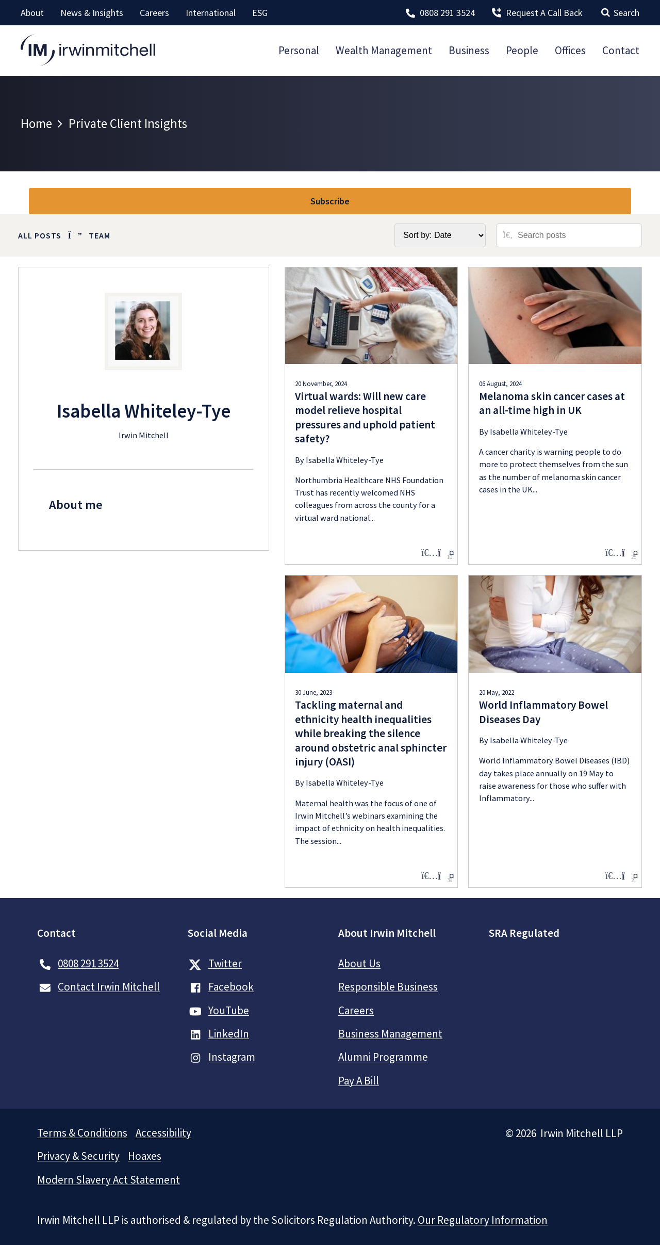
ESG (260, 13)
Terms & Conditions (82, 1133)
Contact (620, 50)
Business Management (390, 1034)
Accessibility (163, 1133)
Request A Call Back (544, 13)
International (211, 13)
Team (99, 235)
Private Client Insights (128, 123)
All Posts (39, 235)
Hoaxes (144, 1156)
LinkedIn (228, 1034)
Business (469, 50)
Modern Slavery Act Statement (108, 1180)
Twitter (215, 963)
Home (36, 123)
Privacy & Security (78, 1156)
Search (626, 13)
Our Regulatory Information (483, 1220)
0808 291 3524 (447, 13)
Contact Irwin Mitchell (109, 987)
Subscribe (330, 201)
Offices (570, 50)
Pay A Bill (358, 1081)
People (522, 50)
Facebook (231, 987)
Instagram (231, 1057)
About (32, 13)
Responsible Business (388, 987)
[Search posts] (576, 235)
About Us (359, 963)
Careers (154, 13)
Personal (298, 50)
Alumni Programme (383, 1057)
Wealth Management (384, 50)
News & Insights (91, 13)
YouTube (228, 1010)
